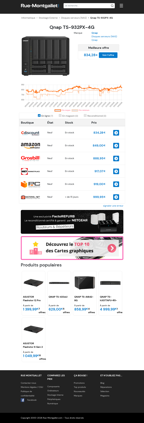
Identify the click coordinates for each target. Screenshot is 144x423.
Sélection (104, 391)
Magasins (104, 395)
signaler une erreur (113, 205)
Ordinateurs (53, 390)
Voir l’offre (108, 55)
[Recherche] (89, 5)
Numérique (52, 403)
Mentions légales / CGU (32, 387)
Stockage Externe (48, 17)
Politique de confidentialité (27, 393)
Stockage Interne (55, 395)
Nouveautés (79, 391)
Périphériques (53, 399)
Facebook (29, 400)
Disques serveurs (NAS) (74, 17)
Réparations (106, 387)
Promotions (79, 383)
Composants (53, 386)
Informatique (28, 17)
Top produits (80, 387)
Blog (102, 383)
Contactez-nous (28, 383)
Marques (78, 395)
